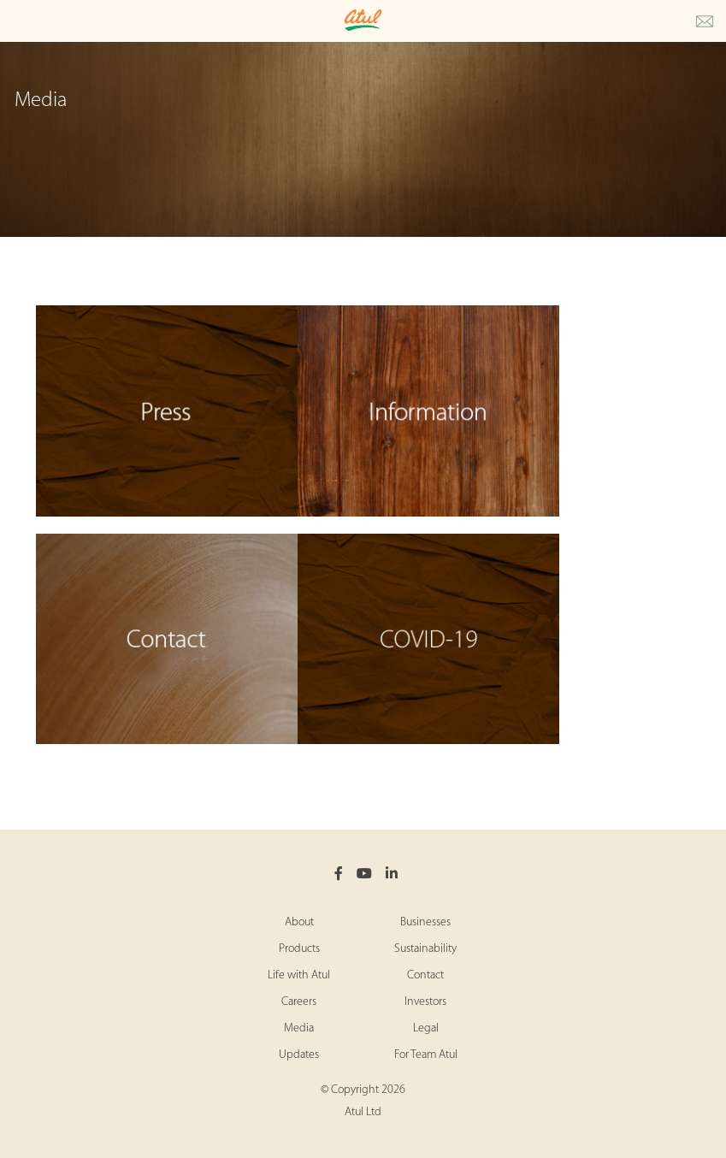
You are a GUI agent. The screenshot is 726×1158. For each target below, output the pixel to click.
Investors (425, 1002)
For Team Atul (425, 1055)
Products (299, 948)
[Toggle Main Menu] (17, 21)
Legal (426, 1028)
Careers (298, 1002)
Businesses (425, 922)
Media (299, 1028)
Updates (299, 1055)
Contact (425, 975)
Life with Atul (299, 975)
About (299, 922)
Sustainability (425, 948)
